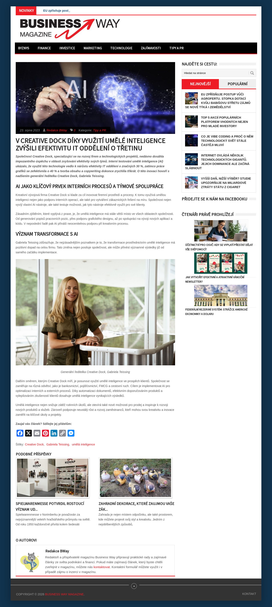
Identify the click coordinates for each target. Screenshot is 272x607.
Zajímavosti (151, 48)
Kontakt (249, 594)
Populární (237, 83)
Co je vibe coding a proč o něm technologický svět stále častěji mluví (227, 141)
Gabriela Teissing (57, 444)
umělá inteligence (83, 444)
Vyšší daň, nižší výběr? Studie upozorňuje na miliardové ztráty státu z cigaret (226, 183)
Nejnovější (200, 83)
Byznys (23, 48)
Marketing (93, 48)
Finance (44, 48)
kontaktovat (102, 567)
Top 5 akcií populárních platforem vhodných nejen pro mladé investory (224, 122)
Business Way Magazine (64, 594)
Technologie (121, 48)
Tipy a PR (176, 48)
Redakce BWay (57, 130)
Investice (67, 48)
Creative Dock (34, 444)
